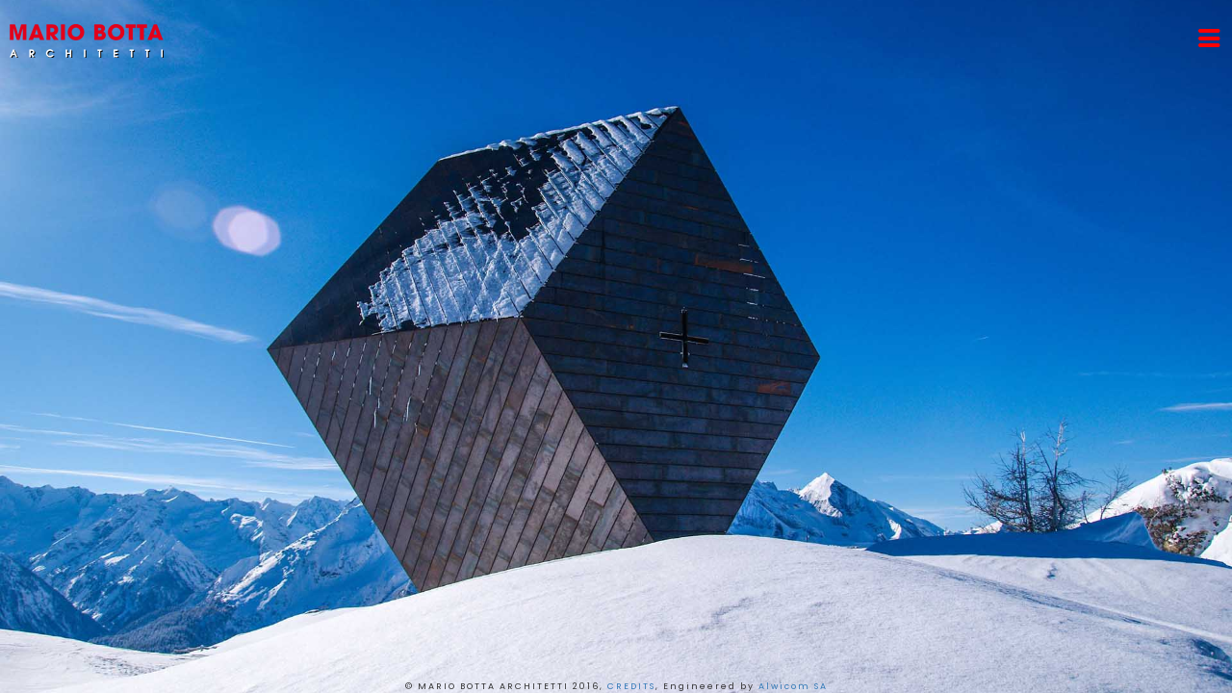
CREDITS (631, 686)
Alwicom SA (793, 686)
